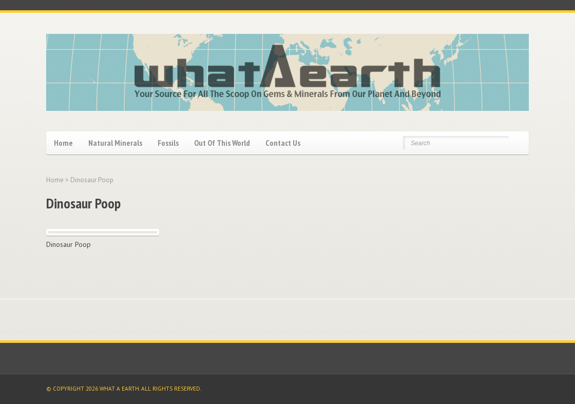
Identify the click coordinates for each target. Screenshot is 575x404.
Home (63, 143)
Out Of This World (222, 143)
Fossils (168, 143)
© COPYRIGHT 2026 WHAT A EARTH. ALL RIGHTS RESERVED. (123, 388)
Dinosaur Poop (68, 244)
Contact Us (282, 143)
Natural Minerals (115, 143)
